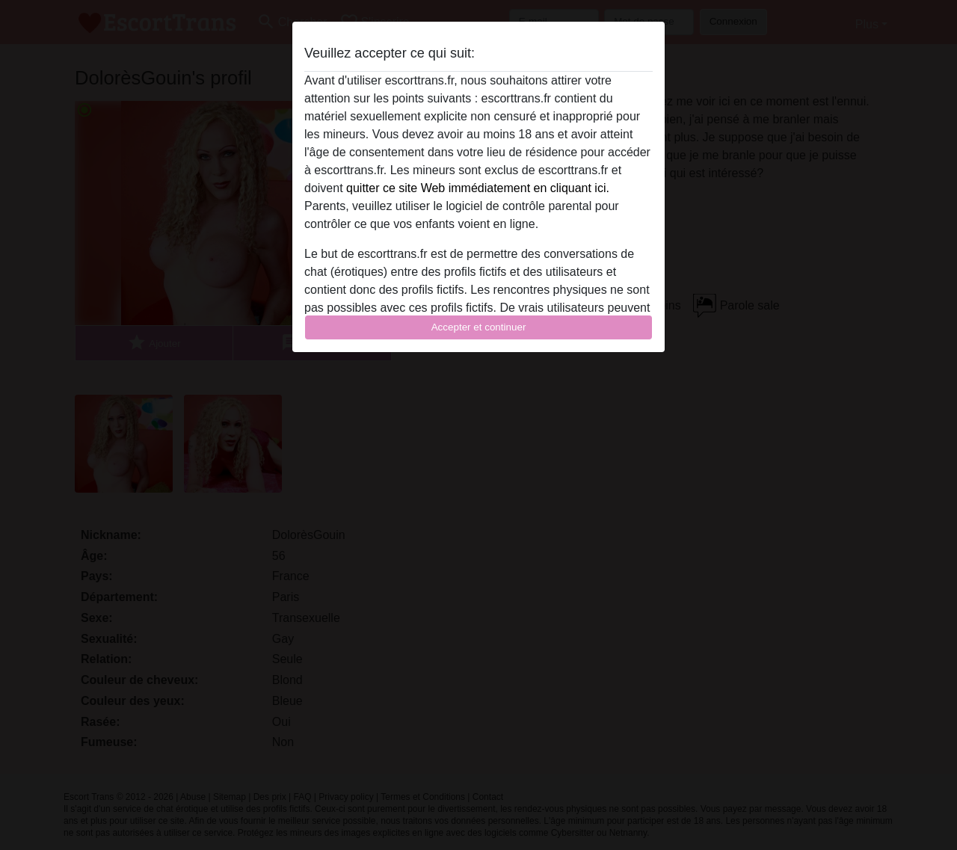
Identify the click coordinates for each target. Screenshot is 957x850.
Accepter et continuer (478, 327)
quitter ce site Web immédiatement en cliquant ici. (477, 188)
